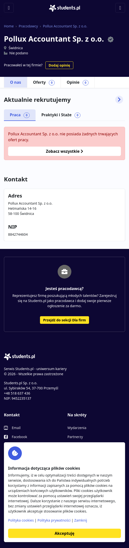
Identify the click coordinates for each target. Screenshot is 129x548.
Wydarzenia (76, 427)
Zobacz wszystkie (64, 151)
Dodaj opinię (59, 65)
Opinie (78, 82)
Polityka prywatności (54, 520)
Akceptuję (64, 533)
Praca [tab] (20, 115)
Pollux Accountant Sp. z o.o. (65, 26)
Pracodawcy (28, 26)
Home (9, 26)
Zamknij (80, 520)
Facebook (19, 436)
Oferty (44, 82)
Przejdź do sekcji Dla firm (64, 320)
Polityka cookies (21, 520)
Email (16, 427)
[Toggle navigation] (9, 8)
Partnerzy (75, 436)
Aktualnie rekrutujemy (63, 100)
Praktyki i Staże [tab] (61, 115)
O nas (15, 82)
